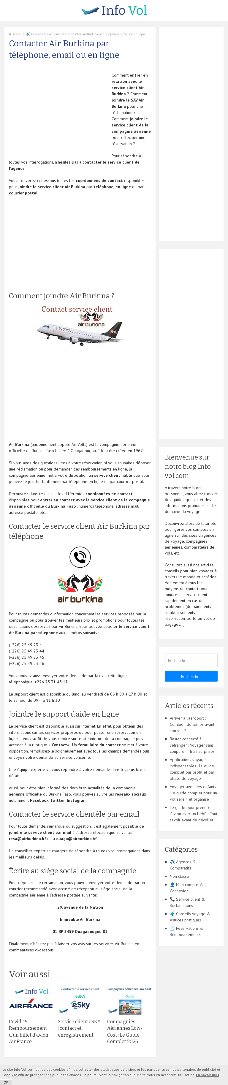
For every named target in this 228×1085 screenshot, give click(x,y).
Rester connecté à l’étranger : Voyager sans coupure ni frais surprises (192, 745)
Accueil (15, 34)
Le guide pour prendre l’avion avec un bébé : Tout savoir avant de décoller (193, 814)
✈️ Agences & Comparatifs (45, 34)
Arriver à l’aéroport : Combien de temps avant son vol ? (192, 724)
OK (6, 1082)
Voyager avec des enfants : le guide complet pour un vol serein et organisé (193, 793)
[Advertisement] (59, 113)
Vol (114, 10)
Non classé (179, 876)
